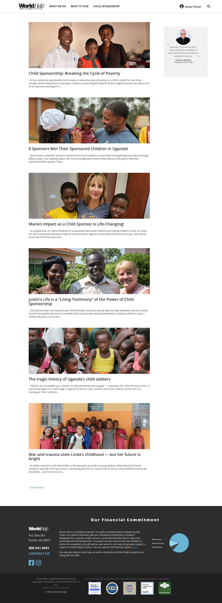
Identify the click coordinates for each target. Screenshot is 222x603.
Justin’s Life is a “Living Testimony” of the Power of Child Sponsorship (81, 301)
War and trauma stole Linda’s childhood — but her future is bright (85, 456)
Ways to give (80, 6)
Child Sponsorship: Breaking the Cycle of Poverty (74, 73)
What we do (57, 6)
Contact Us (39, 553)
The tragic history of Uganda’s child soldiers (70, 379)
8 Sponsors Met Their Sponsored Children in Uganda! (78, 148)
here (134, 547)
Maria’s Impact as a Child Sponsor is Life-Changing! (76, 224)
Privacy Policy (48, 587)
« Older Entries (36, 487)
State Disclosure (63, 587)
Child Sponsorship (106, 6)
